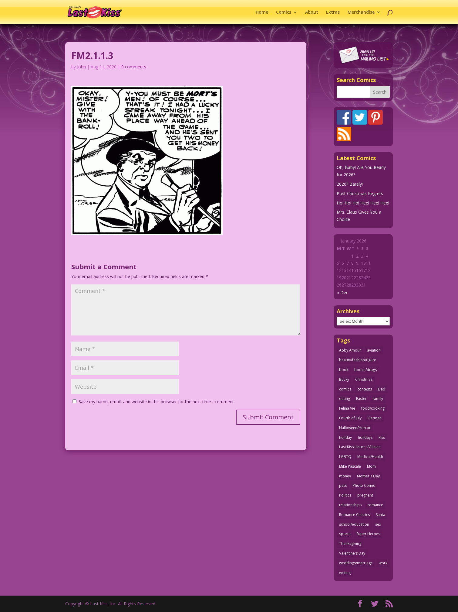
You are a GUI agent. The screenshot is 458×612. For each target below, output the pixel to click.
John (81, 67)
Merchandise (361, 12)
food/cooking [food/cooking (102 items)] (373, 408)
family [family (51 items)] (378, 398)
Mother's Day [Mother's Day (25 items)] (368, 476)
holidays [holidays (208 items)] (365, 437)
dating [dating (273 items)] (344, 398)
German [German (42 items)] (375, 418)
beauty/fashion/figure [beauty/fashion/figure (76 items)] (357, 360)
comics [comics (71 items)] (345, 389)
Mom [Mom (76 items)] (371, 466)
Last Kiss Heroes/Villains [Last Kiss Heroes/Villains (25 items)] (359, 446)
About (311, 12)
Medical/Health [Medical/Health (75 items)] (370, 456)
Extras (333, 12)
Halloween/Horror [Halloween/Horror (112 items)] (355, 427)
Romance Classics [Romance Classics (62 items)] (354, 514)
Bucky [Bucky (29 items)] (344, 379)
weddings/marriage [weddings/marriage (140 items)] (356, 563)
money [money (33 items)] (345, 476)
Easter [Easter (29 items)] (361, 398)
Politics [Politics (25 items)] (345, 495)
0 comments (133, 67)
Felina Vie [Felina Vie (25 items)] (347, 408)
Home (262, 12)
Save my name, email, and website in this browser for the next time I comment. (157, 401)
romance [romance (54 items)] (375, 504)
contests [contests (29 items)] (364, 389)
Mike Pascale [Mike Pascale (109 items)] (350, 466)
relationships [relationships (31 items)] (350, 504)
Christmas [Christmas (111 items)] (363, 379)
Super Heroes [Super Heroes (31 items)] (368, 533)
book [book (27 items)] (343, 369)
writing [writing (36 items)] (345, 572)
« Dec (342, 292)
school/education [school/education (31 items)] (354, 524)
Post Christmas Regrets (360, 193)
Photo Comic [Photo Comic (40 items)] (364, 485)
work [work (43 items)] (383, 563)
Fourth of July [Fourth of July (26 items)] (350, 418)
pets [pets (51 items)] (343, 485)
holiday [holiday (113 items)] (345, 437)
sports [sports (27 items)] (344, 533)
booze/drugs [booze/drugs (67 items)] (365, 369)
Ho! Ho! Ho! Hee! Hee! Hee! (363, 203)
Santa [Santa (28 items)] (380, 514)
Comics (283, 12)
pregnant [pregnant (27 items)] (365, 495)
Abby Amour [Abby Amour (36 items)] (350, 350)
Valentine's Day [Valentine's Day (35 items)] (352, 553)
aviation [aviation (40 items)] (374, 350)
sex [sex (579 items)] (378, 524)
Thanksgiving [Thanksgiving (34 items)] (350, 543)
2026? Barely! (350, 184)
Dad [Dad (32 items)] (381, 389)
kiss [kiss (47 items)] (382, 437)
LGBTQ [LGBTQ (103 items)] (345, 456)
